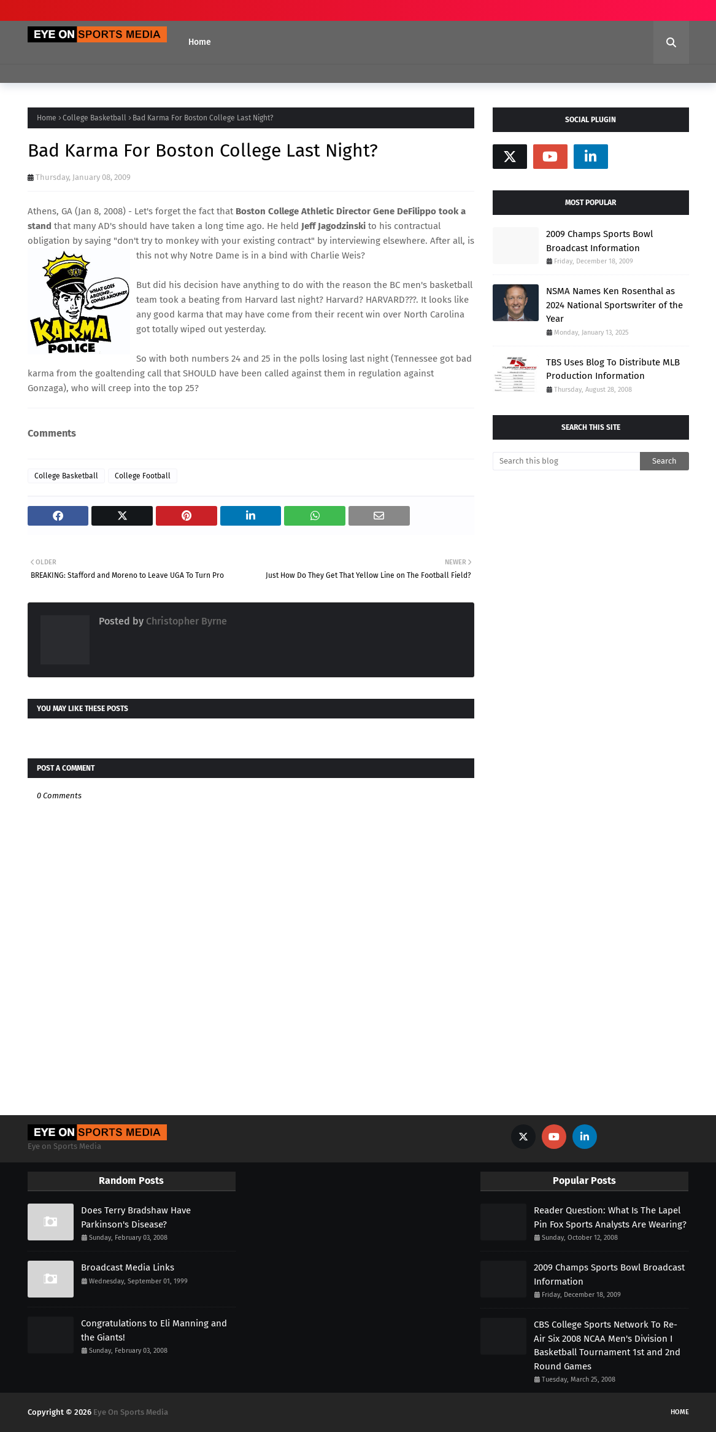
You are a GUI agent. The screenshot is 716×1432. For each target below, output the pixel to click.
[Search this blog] (566, 461)
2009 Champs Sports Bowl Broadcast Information (599, 241)
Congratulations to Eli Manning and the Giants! (154, 1330)
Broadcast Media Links (127, 1267)
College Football (143, 476)
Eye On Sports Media (130, 1412)
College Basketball (94, 118)
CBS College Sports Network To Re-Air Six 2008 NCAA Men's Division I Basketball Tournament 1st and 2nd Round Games (607, 1345)
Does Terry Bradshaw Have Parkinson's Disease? (136, 1217)
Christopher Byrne (185, 621)
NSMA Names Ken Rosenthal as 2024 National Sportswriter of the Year (614, 305)
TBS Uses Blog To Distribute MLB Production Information (613, 369)
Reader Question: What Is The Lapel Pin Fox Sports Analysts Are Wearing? (610, 1217)
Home (46, 118)
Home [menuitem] (199, 42)
